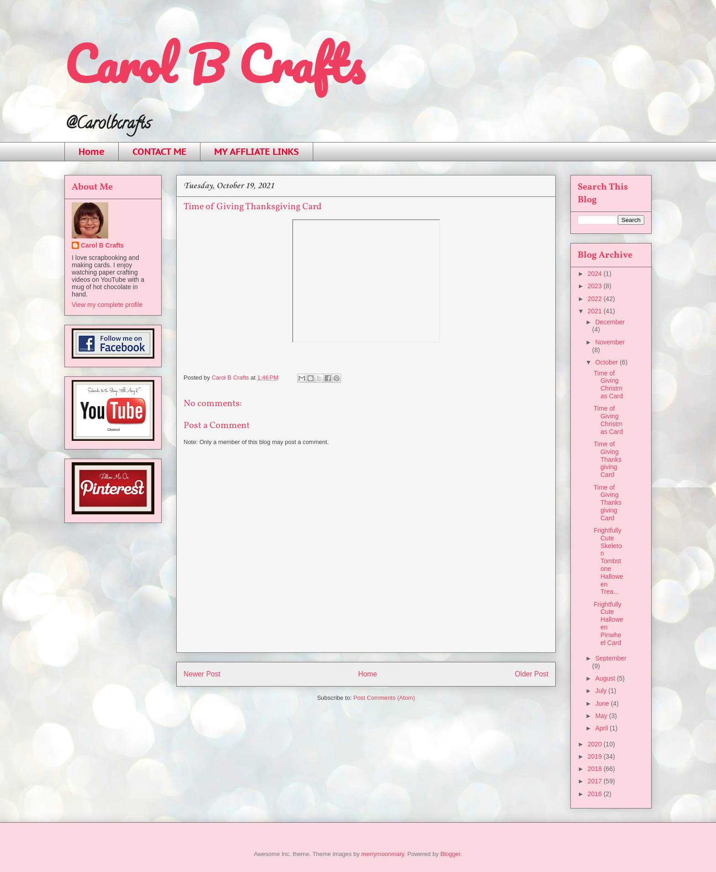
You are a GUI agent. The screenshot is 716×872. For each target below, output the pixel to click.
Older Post (531, 674)
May (602, 715)
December (610, 322)
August (605, 678)
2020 (596, 744)
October (607, 362)
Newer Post (202, 674)
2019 (596, 756)
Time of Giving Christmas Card (608, 385)
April (602, 728)
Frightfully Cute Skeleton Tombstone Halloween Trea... (608, 561)
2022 (596, 298)
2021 (596, 311)
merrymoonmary (382, 854)
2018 (596, 768)
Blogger (450, 854)
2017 (596, 781)
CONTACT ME (159, 152)
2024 (596, 273)
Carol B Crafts (214, 64)
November (610, 342)
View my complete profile (107, 304)
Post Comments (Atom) (384, 697)
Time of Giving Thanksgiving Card (607, 459)
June (603, 703)
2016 (596, 794)
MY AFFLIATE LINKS (256, 152)
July (601, 690)
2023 (596, 286)
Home (92, 152)
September (610, 658)
